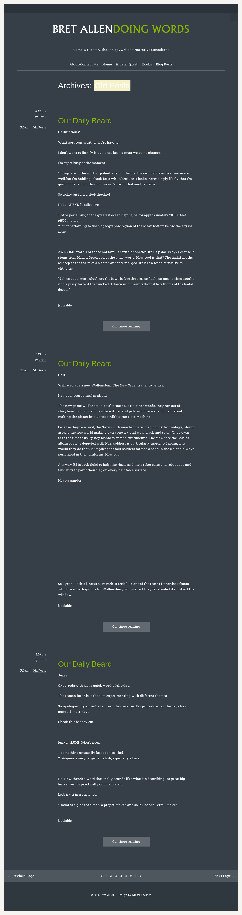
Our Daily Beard (85, 121)
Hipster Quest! (127, 64)
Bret (41, 117)
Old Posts (39, 127)
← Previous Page (21, 876)
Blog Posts (164, 64)
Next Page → (224, 876)
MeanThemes (141, 895)
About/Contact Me (84, 64)
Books (147, 64)
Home (107, 64)
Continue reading (126, 326)
